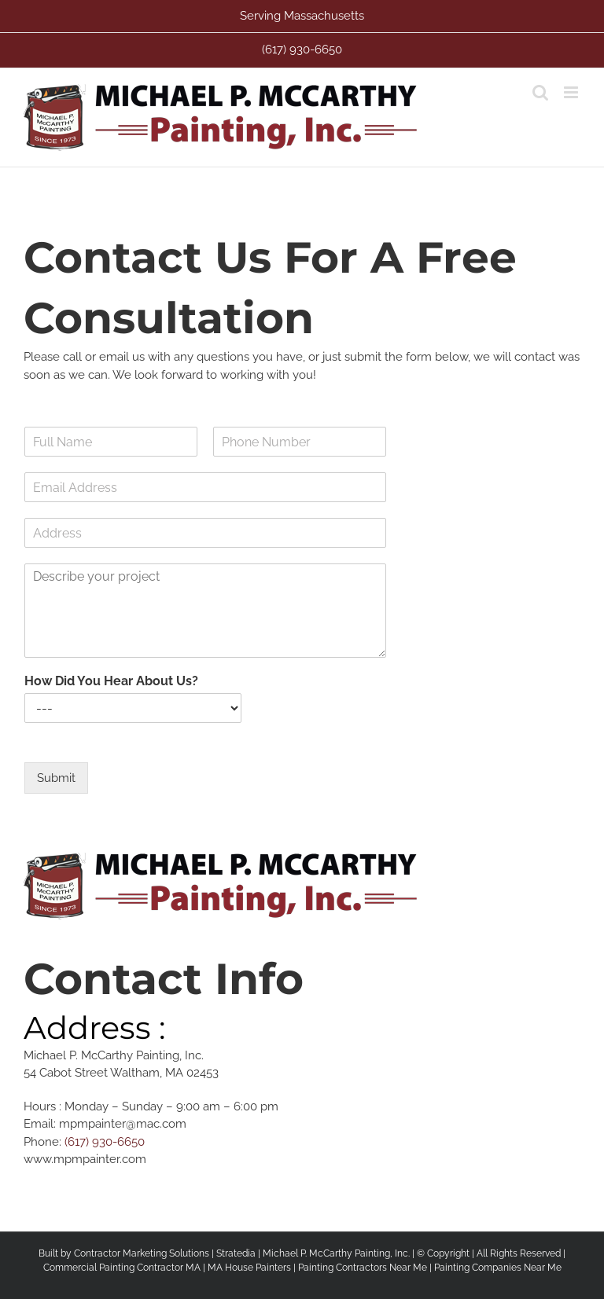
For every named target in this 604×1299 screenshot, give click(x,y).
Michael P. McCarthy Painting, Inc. (336, 1253)
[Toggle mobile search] (540, 92)
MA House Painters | (253, 1267)
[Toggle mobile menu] (572, 92)
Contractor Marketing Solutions (141, 1253)
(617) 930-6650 (104, 1142)
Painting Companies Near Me (498, 1267)
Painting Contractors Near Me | (366, 1267)
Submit (56, 778)
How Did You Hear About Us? (111, 680)
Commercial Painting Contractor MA (122, 1267)
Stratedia (236, 1253)
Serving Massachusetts (302, 16)
